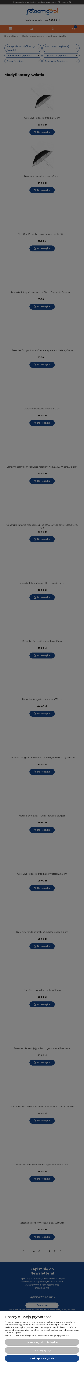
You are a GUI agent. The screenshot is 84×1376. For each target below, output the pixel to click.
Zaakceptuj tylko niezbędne (42, 1342)
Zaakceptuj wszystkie (42, 1358)
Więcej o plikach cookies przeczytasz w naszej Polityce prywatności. (37, 1335)
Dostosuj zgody (42, 1350)
